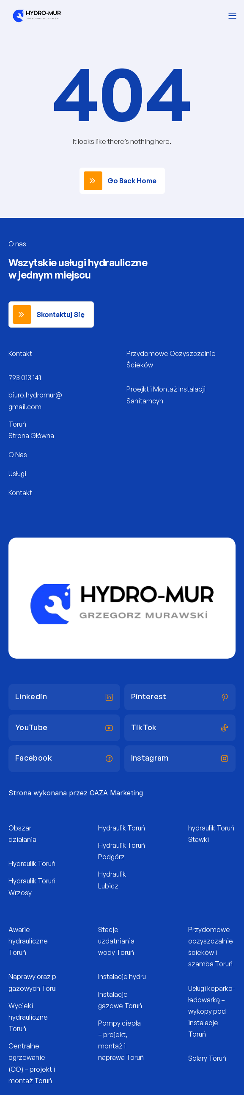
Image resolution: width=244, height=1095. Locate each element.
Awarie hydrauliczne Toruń (28, 941)
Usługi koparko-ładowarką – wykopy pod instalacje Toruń (212, 1011)
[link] (122, 181)
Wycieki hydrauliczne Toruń (28, 1017)
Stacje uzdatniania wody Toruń (117, 941)
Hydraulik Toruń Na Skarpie (139, 828)
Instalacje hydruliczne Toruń (141, 976)
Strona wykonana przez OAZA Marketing (75, 793)
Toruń (17, 424)
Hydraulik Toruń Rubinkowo (49, 863)
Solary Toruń (207, 1058)
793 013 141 (24, 377)
